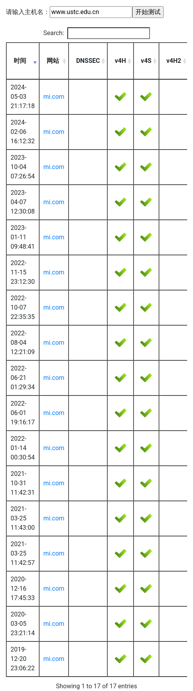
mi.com (54, 96)
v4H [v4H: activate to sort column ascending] (120, 60)
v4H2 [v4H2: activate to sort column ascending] (173, 60)
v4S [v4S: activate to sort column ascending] (146, 60)
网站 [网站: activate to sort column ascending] (53, 60)
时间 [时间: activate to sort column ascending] (20, 60)
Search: (96, 33)
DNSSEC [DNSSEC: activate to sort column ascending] (88, 60)
